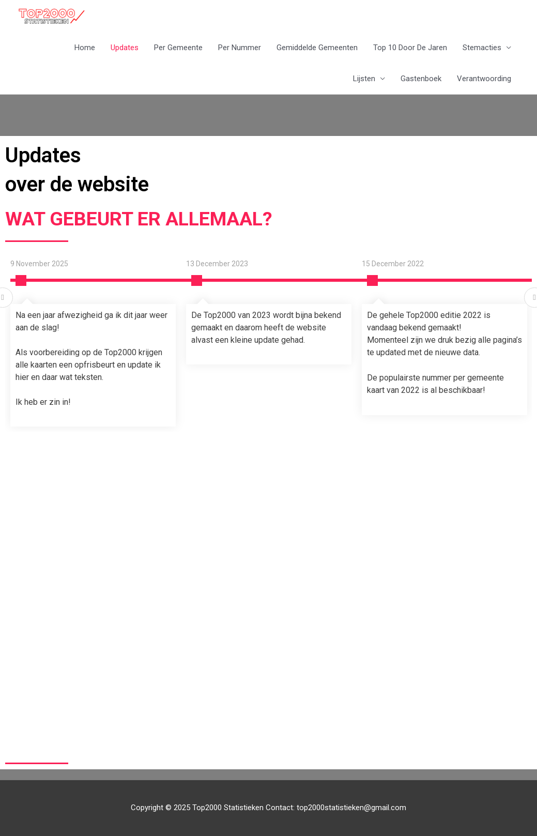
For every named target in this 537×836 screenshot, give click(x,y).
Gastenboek (421, 78)
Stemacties (482, 47)
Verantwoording (484, 78)
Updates (125, 47)
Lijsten (364, 78)
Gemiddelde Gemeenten (317, 47)
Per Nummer (239, 47)
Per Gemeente (178, 47)
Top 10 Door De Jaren (410, 47)
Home (84, 47)
